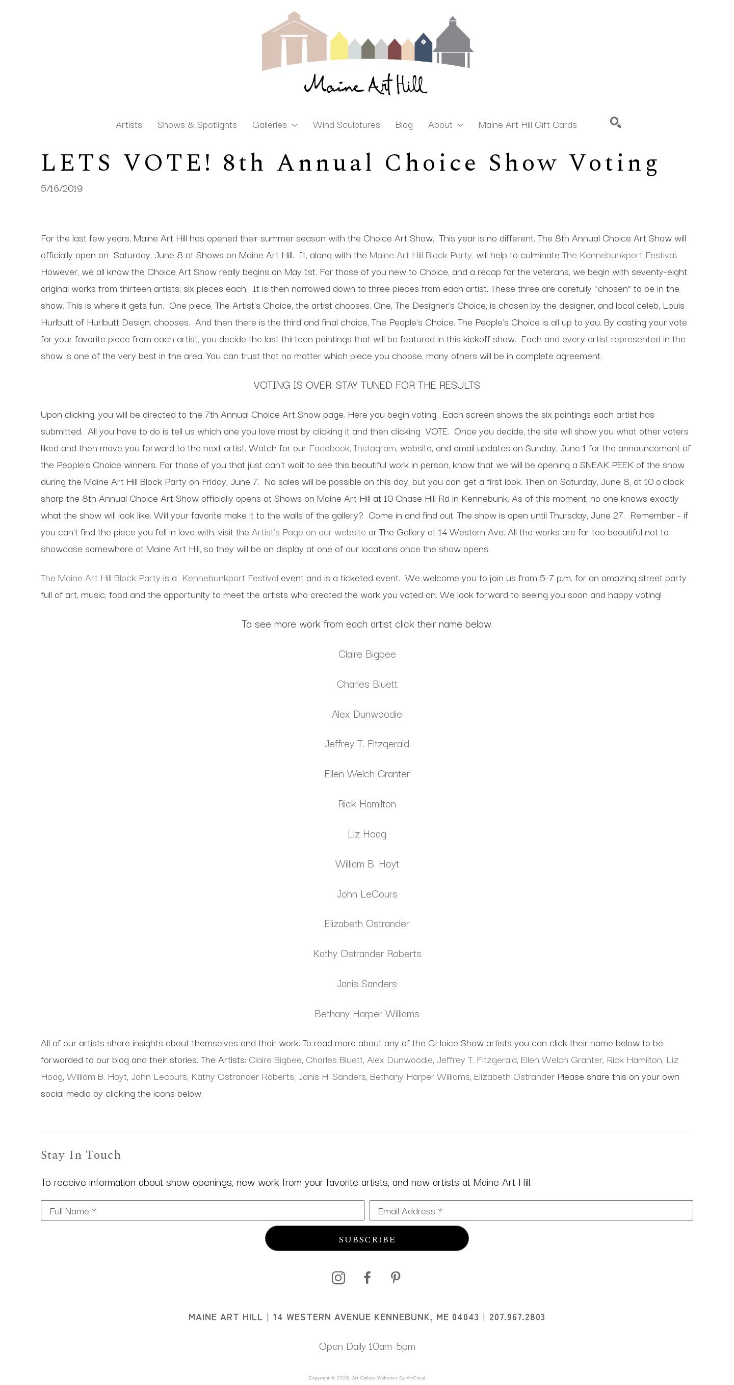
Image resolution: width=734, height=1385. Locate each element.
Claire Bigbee (367, 653)
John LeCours (367, 893)
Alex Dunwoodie (367, 713)
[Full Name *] (202, 1210)
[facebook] (367, 1278)
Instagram (375, 447)
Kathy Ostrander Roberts (242, 1075)
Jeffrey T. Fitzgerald (367, 743)
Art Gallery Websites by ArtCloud (389, 1377)
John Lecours (159, 1075)
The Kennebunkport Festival (619, 254)
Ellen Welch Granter (367, 773)
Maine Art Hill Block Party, (422, 254)
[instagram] (338, 1278)
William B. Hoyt (367, 863)
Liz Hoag (367, 833)
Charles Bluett (367, 683)
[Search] (615, 122)
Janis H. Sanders (332, 1075)
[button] (275, 123)
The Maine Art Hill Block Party (101, 577)
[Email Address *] (531, 1210)
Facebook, (330, 447)
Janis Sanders (367, 982)
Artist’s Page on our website (309, 531)
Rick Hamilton (367, 803)
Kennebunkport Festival (230, 577)
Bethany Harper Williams (367, 1012)
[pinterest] (395, 1278)
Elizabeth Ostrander (367, 922)
